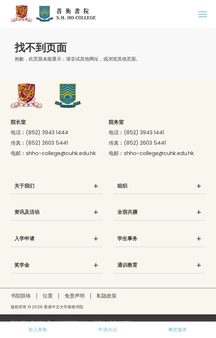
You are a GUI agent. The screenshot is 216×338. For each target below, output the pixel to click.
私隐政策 (107, 295)
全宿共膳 (127, 212)
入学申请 (24, 239)
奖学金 (21, 265)
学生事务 (127, 239)
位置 (48, 295)
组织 (122, 186)
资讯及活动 (26, 212)
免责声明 (75, 295)
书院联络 (21, 295)
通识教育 (127, 265)
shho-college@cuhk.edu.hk (61, 153)
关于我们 (24, 186)
